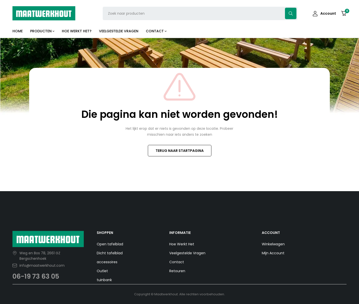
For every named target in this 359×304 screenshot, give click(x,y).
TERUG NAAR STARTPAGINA (180, 150)
